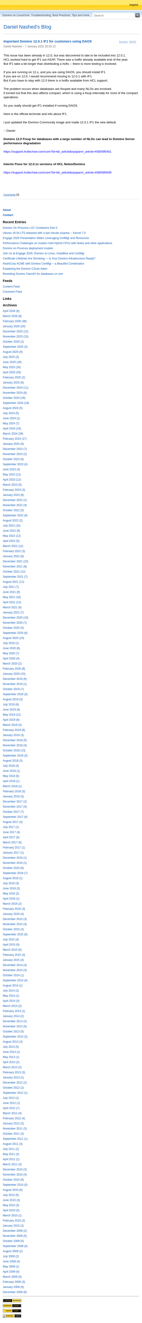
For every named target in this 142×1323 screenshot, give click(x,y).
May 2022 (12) (12, 535)
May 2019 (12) (12, 714)
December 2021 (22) (15, 561)
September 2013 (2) (15, 1036)
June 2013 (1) (11, 1052)
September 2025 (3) (15, 346)
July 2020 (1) (11, 643)
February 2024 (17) (15, 438)
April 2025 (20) (12, 372)
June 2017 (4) (11, 832)
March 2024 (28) (13, 433)
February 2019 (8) (14, 730)
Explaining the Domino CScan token (25, 268)
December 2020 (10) (15, 617)
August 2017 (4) (13, 822)
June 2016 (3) (11, 888)
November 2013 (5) (15, 1026)
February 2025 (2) (14, 377)
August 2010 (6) (13, 1190)
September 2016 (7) (15, 873)
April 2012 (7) (11, 1108)
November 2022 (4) (15, 505)
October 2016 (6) (13, 868)
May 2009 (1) (11, 1266)
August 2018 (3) (13, 760)
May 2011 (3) (11, 1154)
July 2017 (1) (11, 827)
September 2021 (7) (15, 576)
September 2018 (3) (15, 755)
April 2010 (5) (11, 1210)
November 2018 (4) (15, 745)
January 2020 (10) (14, 673)
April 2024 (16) (12, 428)
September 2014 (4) (15, 980)
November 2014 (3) (15, 970)
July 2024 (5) (11, 413)
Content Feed (11, 286)
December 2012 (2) (15, 1082)
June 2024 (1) (11, 418)
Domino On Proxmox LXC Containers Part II (30, 227)
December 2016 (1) (15, 857)
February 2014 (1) (14, 1011)
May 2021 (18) (12, 597)
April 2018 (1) (11, 781)
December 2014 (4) (15, 965)
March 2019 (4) (12, 725)
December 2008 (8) (15, 1292)
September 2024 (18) (16, 403)
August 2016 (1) (13, 878)
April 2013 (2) (11, 1062)
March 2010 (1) (12, 1215)
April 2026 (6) (11, 311)
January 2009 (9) (13, 1287)
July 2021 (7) (11, 587)
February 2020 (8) (14, 668)
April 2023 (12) (12, 479)
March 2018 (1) (12, 786)
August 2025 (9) (13, 352)
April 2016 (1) (11, 898)
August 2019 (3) (13, 699)
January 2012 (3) (13, 1123)
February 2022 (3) (14, 551)
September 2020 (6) (15, 633)
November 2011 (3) (15, 1128)
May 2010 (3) (11, 1205)
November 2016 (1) (15, 863)
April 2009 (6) (11, 1271)
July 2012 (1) (11, 1098)
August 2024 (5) (13, 408)
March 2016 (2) (12, 903)
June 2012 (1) (11, 1103)
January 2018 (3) (13, 796)
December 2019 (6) (15, 679)
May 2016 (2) (11, 893)
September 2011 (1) (15, 1138)
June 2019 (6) (11, 709)
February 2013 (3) (14, 1072)
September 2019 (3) (15, 694)
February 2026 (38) (15, 321)
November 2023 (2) (15, 454)
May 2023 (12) (12, 474)
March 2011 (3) (12, 1164)
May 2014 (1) (11, 995)
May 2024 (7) (11, 423)
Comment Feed (12, 291)
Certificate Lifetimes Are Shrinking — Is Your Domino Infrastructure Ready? (49, 258)
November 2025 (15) (15, 336)
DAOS (132, 41)
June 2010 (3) (11, 1200)
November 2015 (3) (15, 924)
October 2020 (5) (13, 627)
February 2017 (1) (14, 847)
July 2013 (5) (11, 1046)
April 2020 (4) (11, 658)
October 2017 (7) (13, 811)
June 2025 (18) (12, 362)
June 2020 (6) (11, 648)
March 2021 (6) (12, 607)
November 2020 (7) (15, 622)
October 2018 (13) (14, 750)
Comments (9, 194)
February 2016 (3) (14, 908)
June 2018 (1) (11, 771)
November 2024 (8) (15, 392)
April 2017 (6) (11, 837)
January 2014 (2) (13, 1016)
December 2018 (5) (15, 740)
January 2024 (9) (13, 443)
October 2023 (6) (13, 459)
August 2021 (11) (13, 581)
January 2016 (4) (13, 914)
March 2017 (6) (12, 842)
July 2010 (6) (11, 1195)
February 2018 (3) (14, 791)
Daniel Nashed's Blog (27, 27)
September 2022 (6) (15, 515)
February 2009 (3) (14, 1282)
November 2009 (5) (15, 1236)
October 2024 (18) (14, 398)
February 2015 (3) (14, 954)
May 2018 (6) (11, 776)
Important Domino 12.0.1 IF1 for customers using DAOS (47, 41)
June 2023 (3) (11, 469)
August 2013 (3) (13, 1041)
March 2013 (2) (12, 1067)
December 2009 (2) (15, 1230)
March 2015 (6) (12, 949)
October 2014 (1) (13, 975)
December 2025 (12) (15, 331)
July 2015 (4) (11, 939)
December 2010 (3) (15, 1169)
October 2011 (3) (13, 1133)
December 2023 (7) (15, 449)
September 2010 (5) (15, 1184)
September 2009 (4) (15, 1246)
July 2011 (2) (11, 1149)
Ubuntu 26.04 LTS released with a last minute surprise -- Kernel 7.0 (44, 233)
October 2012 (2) (13, 1087)
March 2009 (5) (12, 1276)
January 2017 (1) (13, 852)
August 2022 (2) (13, 520)
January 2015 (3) (13, 960)
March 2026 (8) (12, 316)
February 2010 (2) (14, 1220)
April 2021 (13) (12, 602)
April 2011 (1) (11, 1159)
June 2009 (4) (11, 1261)
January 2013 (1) (13, 1077)
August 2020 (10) (13, 638)
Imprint (133, 5)
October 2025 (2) (13, 341)
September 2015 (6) (15, 934)
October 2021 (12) (14, 571)
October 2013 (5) (13, 1031)
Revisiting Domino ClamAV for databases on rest (33, 273)
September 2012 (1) (15, 1092)
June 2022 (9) (11, 530)
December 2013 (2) (15, 1021)
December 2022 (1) (15, 500)
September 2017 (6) (15, 817)
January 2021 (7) (13, 612)
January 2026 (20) (14, 326)
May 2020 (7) (11, 653)
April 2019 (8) (11, 719)
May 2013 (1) (11, 1057)
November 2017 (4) (15, 806)
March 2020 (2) (12, 663)
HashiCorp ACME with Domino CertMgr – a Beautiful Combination (43, 263)
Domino (123, 41)
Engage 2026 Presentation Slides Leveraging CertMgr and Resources (46, 238)
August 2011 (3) (13, 1144)
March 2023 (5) (12, 484)
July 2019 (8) (11, 704)
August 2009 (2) (13, 1251)
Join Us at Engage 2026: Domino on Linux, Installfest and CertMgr (43, 253)
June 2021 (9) (11, 592)
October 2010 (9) (13, 1179)
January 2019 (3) (13, 735)
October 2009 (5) (13, 1241)
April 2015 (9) (11, 944)
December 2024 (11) (15, 387)
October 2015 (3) (13, 929)
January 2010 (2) (13, 1225)
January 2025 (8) (13, 382)
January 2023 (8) (13, 495)
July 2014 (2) (11, 990)
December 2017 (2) (15, 801)
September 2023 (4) (15, 464)
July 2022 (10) (11, 525)
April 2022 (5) (11, 541)
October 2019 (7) (13, 689)
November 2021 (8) (15, 566)
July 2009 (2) (11, 1256)
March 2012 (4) (12, 1113)
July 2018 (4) (11, 765)
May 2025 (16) (12, 367)
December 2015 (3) (15, 919)
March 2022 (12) (13, 546)
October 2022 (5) (13, 510)
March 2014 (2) (12, 1006)
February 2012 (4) (14, 1118)
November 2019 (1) (15, 684)
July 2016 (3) (11, 883)
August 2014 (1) (13, 985)
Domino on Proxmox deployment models (28, 248)
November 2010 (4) (15, 1174)
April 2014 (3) (11, 1000)
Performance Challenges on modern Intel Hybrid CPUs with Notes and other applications (57, 243)
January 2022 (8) (13, 556)
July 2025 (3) (11, 357)
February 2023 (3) (14, 489)
